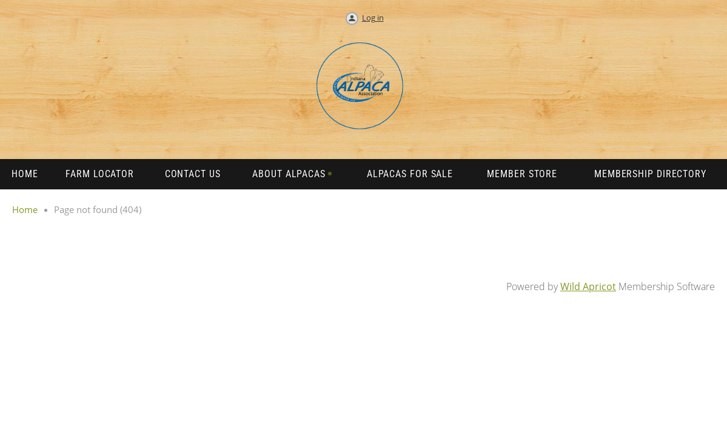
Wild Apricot (588, 286)
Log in (373, 17)
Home (25, 209)
